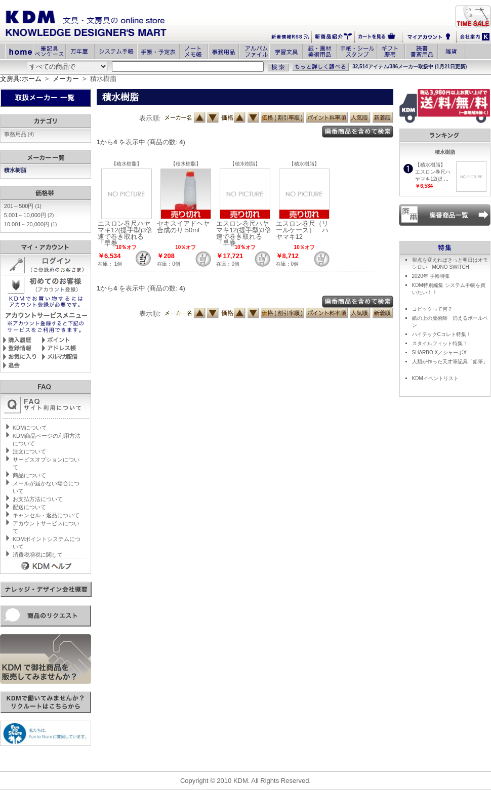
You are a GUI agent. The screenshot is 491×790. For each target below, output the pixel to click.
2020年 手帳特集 (431, 276)
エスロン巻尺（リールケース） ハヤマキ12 (302, 230)
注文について (29, 451)
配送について (29, 507)
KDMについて (30, 428)
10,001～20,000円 (30, 224)
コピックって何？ (432, 309)
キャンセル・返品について (46, 515)
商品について (29, 475)
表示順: (150, 118)
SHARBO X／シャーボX (439, 352)
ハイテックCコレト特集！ (441, 334)
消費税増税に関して (38, 555)
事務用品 (19, 134)
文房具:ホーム (21, 78)
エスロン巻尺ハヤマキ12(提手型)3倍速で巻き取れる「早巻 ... (125, 233)
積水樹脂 (16, 170)
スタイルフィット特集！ (440, 343)
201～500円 (23, 206)
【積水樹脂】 (126, 164)
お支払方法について (38, 499)
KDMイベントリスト (435, 378)
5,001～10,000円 (29, 215)
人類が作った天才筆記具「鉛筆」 (450, 361)
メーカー (66, 78)
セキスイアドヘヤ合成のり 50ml (183, 227)
